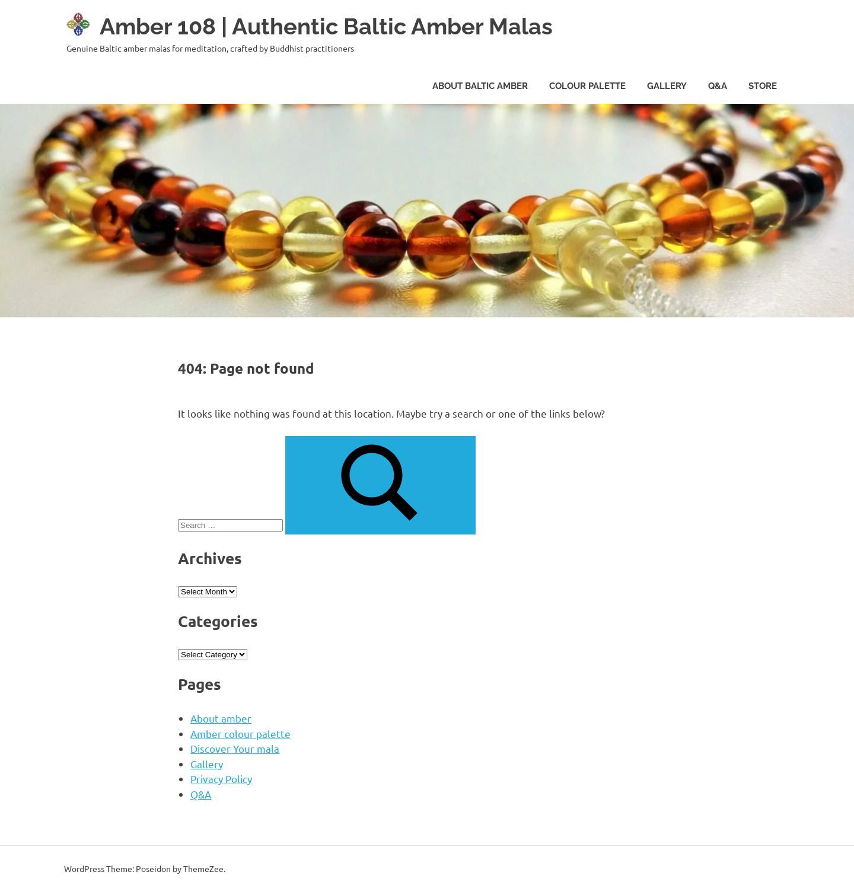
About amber (220, 717)
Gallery (206, 763)
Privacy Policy (221, 778)
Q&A (717, 86)
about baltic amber (480, 86)
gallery (667, 86)
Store (762, 86)
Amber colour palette (240, 733)
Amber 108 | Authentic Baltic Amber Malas (326, 26)
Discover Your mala (234, 748)
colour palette (587, 86)
